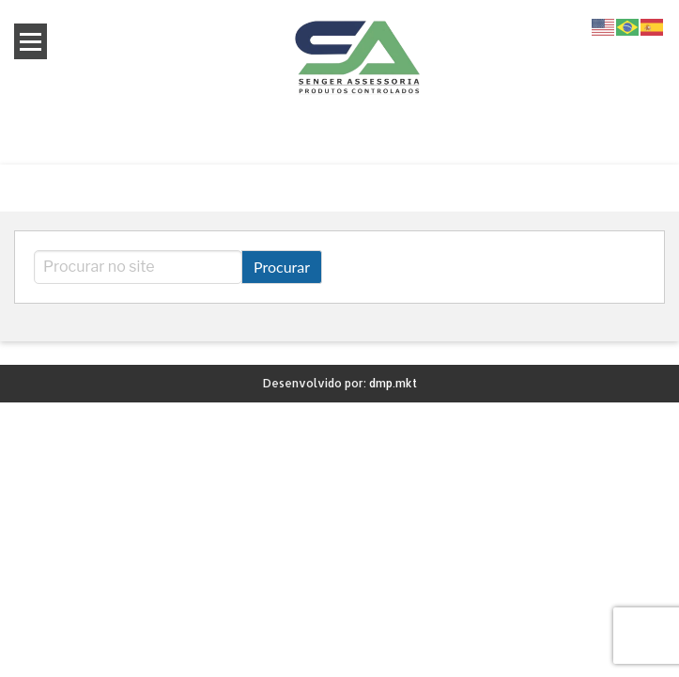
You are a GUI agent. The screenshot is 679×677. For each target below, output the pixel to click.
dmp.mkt (393, 383)
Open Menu (30, 41)
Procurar (282, 267)
